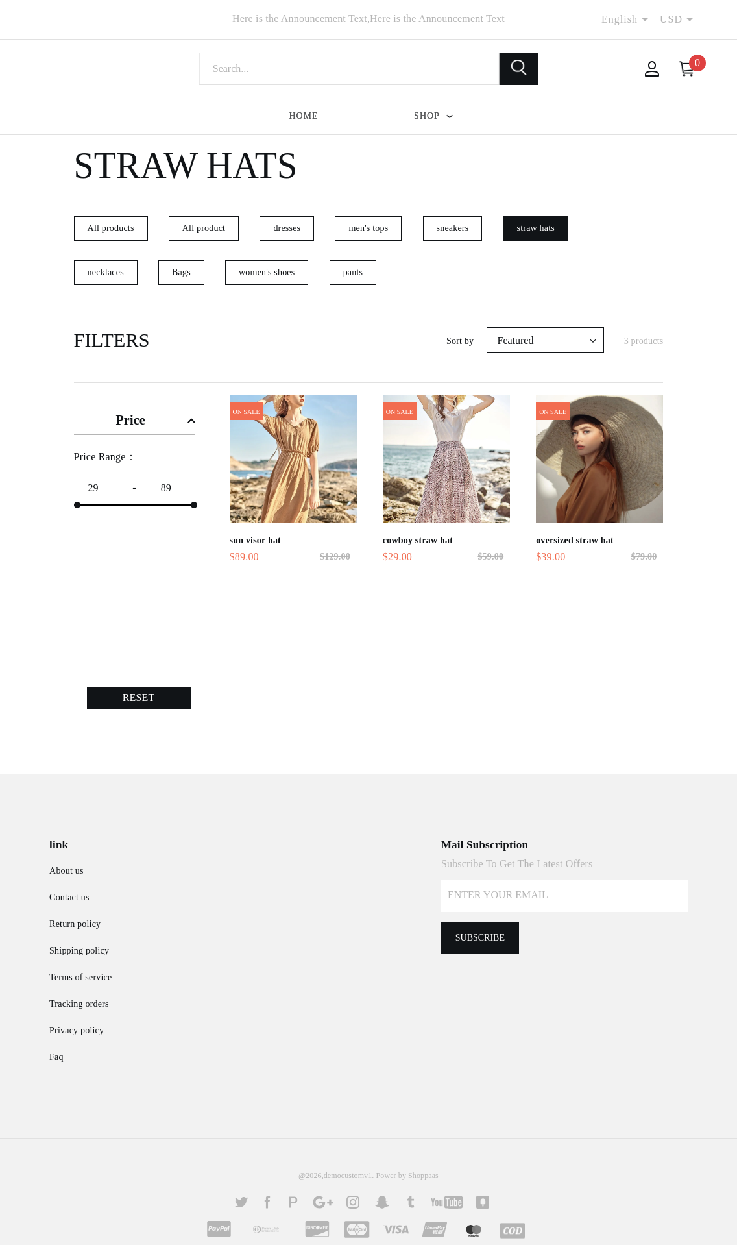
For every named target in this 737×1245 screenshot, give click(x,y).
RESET (139, 697)
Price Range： (105, 456)
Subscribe (480, 938)
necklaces (106, 272)
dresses (286, 228)
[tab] (134, 418)
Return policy (75, 924)
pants (353, 272)
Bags (181, 272)
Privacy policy (76, 1030)
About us (66, 871)
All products (111, 228)
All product (203, 228)
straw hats (536, 228)
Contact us (69, 897)
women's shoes (267, 272)
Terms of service (80, 977)
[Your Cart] (687, 69)
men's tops (368, 228)
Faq (56, 1057)
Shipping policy (79, 950)
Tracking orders (79, 1004)
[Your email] (564, 896)
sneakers (453, 228)
